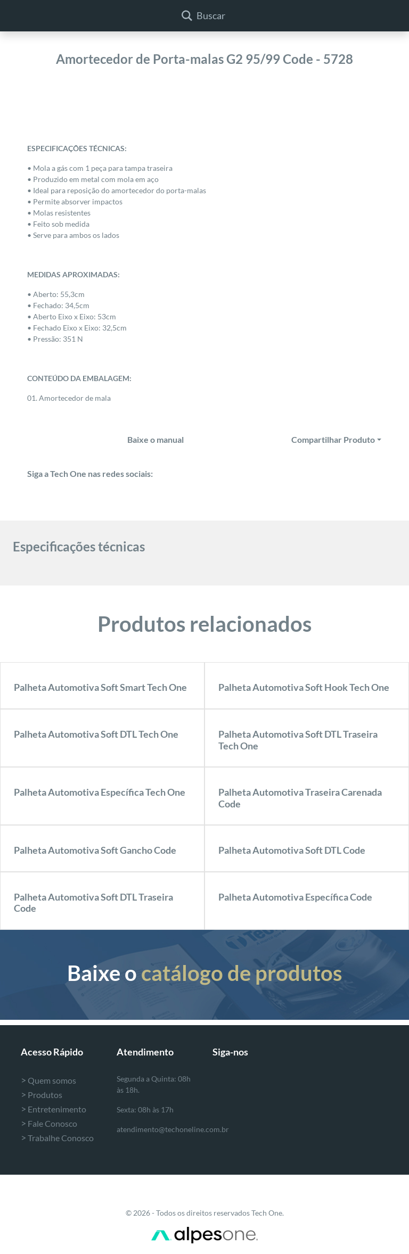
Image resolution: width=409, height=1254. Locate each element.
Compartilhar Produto (333, 439)
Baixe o (204, 973)
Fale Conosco (49, 1123)
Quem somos (48, 1080)
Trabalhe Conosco (57, 1138)
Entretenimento (53, 1109)
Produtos (41, 1095)
